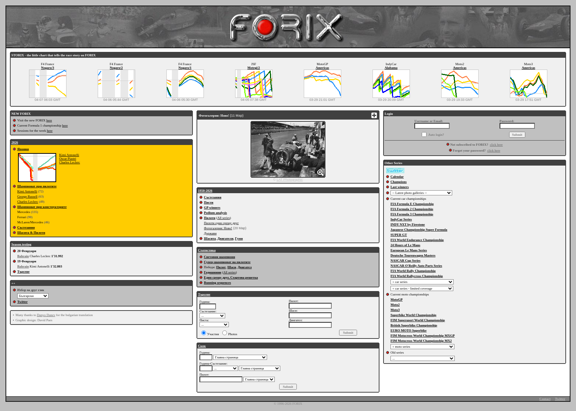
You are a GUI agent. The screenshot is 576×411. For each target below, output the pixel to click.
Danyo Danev (46, 315)
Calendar (397, 176)
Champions (398, 182)
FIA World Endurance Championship (417, 240)
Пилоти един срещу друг (221, 223)
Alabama (391, 68)
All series (223, 218)
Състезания (26, 227)
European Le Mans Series (408, 250)
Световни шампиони (219, 257)
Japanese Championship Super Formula (418, 229)
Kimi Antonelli (69, 155)
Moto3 (395, 310)
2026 (14, 142)
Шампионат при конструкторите (41, 207)
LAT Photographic (290, 179)
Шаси (231, 267)
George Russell (27, 196)
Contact (545, 399)
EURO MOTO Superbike (408, 330)
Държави (210, 233)
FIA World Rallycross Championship (416, 276)
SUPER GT (398, 235)
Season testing (21, 244)
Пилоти (209, 218)
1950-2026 (205, 190)
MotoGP (396, 299)
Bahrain (23, 256)
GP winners (212, 207)
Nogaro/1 (185, 68)
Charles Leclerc (69, 162)
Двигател (245, 267)
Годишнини (212, 272)
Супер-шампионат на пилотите (227, 262)
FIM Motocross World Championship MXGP (422, 335)
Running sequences (217, 282)
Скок (202, 346)
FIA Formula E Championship (412, 204)
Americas (322, 68)
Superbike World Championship (413, 315)
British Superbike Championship (413, 325)
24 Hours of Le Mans (405, 245)
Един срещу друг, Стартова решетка (231, 277)
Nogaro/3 (47, 68)
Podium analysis (215, 213)
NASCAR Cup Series (405, 260)
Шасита (210, 238)
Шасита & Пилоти (31, 232)
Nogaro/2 (116, 68)
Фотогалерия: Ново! (218, 228)
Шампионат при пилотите (37, 186)
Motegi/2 (254, 68)
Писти (208, 202)
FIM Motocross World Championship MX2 (421, 341)
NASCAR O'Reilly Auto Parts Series (416, 265)
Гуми (239, 238)
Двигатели (225, 238)
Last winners (399, 187)
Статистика (207, 250)
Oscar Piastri (67, 158)
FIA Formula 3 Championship (411, 214)
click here (496, 144)
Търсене (23, 271)
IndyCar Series (401, 219)
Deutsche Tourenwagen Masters (412, 255)
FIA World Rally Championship (413, 271)
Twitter (22, 302)
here (49, 120)
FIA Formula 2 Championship (411, 209)
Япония (23, 149)
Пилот (221, 267)
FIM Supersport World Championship (417, 320)
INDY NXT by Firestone (407, 224)
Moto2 (395, 305)
